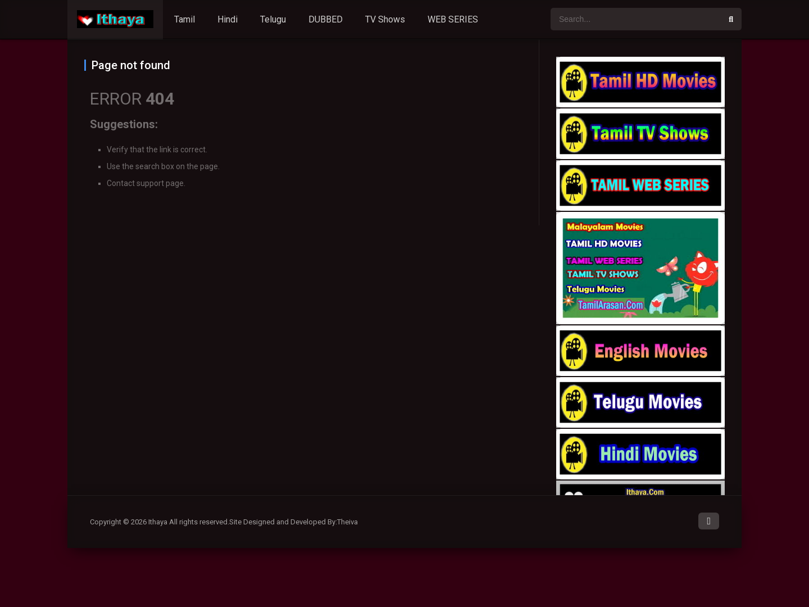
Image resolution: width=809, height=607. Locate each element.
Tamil (184, 19)
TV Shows (385, 19)
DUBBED (325, 19)
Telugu (273, 19)
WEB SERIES (453, 19)
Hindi (227, 19)
